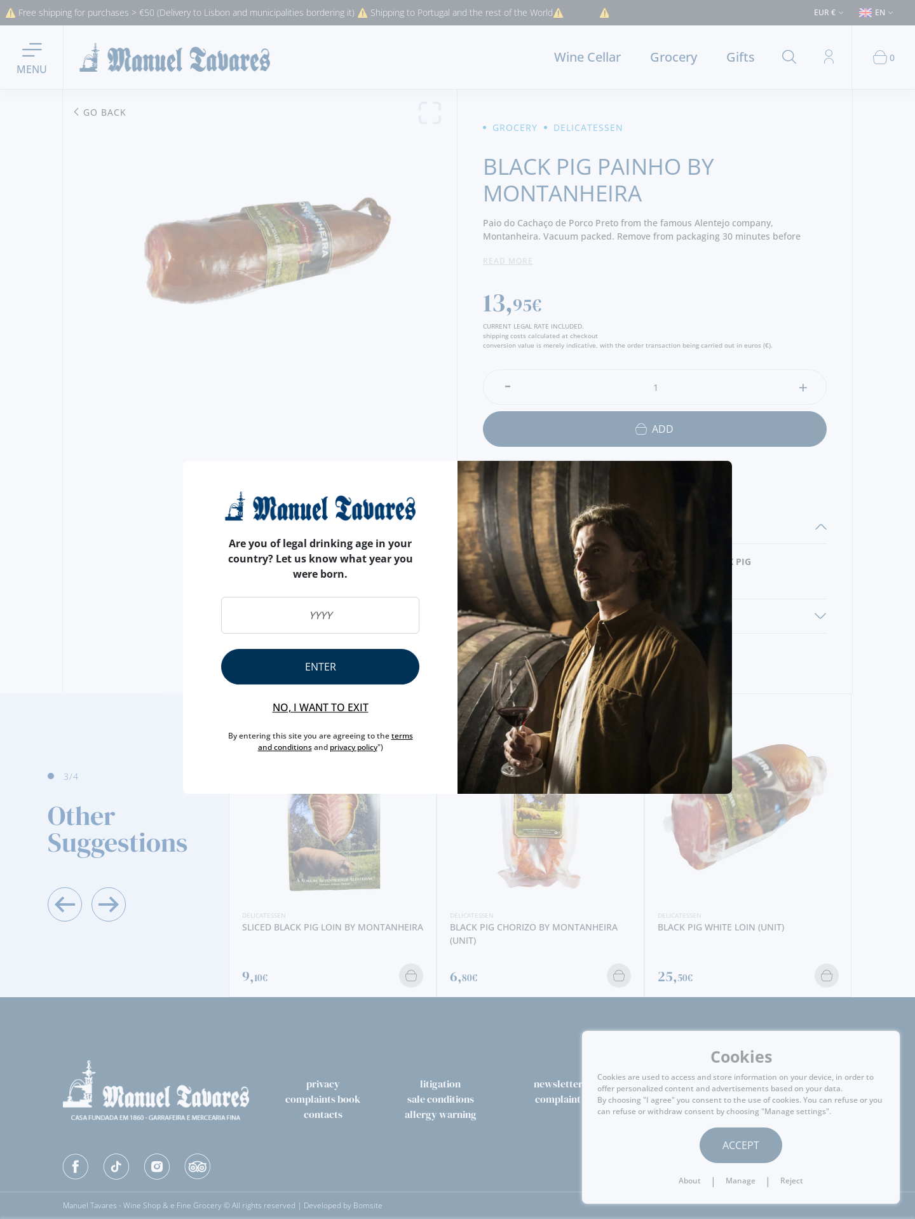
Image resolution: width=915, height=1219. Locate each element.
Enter (320, 667)
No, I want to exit (321, 707)
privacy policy (353, 747)
